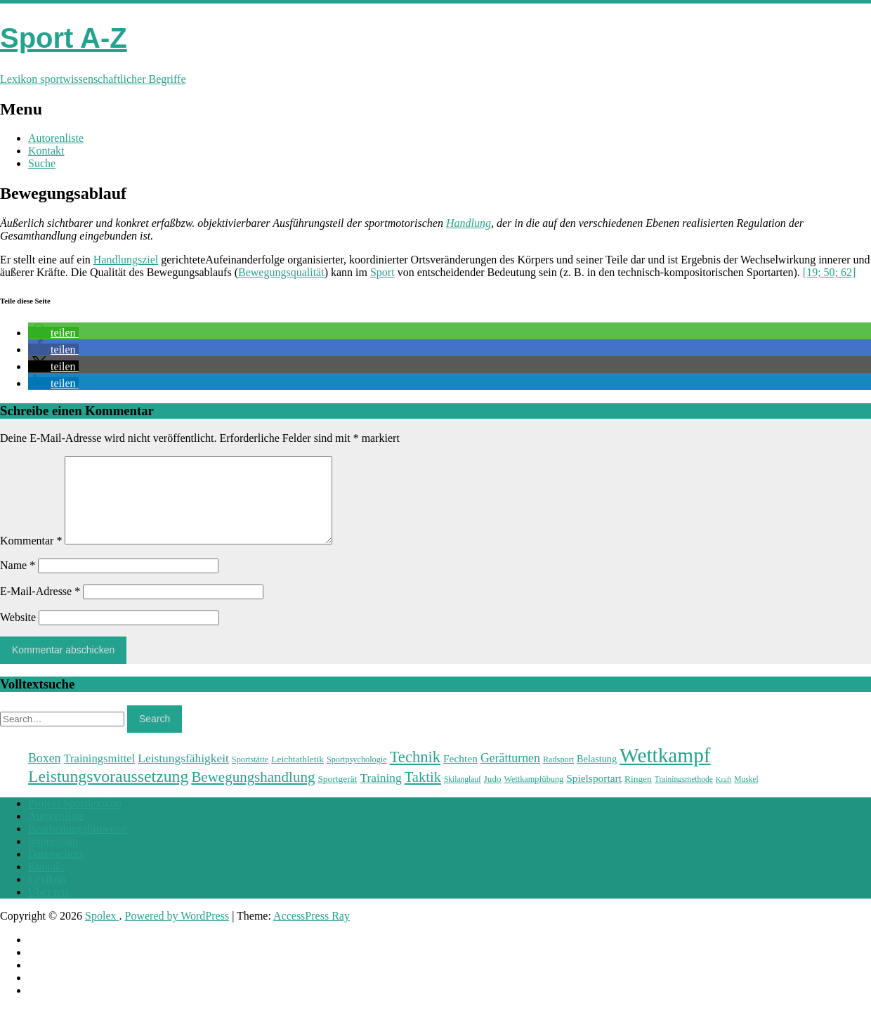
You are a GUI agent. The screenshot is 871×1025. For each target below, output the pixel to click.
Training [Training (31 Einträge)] (380, 795)
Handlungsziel (125, 260)
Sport (382, 272)
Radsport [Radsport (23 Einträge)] (558, 776)
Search (154, 735)
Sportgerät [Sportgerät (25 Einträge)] (337, 795)
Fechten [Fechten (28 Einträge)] (460, 775)
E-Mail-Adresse (40, 608)
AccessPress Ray (311, 933)
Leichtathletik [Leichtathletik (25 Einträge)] (297, 776)
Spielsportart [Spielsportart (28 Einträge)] (594, 795)
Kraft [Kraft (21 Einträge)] (723, 796)
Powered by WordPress (177, 933)
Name (17, 582)
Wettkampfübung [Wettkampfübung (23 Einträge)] (533, 796)
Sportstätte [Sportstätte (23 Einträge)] (250, 776)
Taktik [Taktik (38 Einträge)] (423, 794)
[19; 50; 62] (829, 272)
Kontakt (46, 151)
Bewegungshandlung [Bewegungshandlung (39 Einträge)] (253, 793)
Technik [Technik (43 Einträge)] (415, 774)
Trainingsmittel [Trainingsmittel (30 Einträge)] (99, 775)
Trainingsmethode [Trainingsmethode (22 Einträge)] (684, 796)
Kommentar (31, 557)
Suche (41, 163)
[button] (53, 333)
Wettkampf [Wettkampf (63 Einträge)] (665, 772)
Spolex (102, 933)
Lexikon (46, 896)
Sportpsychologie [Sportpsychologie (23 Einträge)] (357, 776)
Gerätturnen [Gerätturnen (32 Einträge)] (510, 775)
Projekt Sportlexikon (75, 820)
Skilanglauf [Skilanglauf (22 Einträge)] (462, 796)
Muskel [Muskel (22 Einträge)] (746, 796)
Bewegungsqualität (281, 272)
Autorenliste (56, 138)
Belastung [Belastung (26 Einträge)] (597, 775)
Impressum (53, 858)
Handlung (468, 223)
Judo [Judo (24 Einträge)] (493, 795)
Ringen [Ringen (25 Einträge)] (638, 795)
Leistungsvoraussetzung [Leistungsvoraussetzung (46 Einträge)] (108, 793)
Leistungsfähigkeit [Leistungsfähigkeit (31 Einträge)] (183, 775)
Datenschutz (56, 871)
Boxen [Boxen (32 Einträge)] (44, 775)
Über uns (48, 909)
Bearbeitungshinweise (77, 845)
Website (18, 634)
